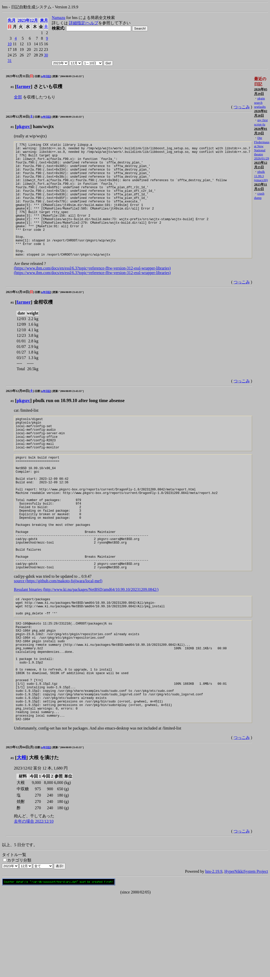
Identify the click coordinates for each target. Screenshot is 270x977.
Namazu (58, 17)
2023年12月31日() (20, 76)
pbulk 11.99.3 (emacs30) (261, 176)
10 (10, 44)
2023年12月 (28, 20)
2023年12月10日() (20, 316)
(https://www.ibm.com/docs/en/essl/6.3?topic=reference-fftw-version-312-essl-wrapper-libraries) (92, 292)
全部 (18, 97)
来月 (44, 20)
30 (46, 55)
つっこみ (241, 107)
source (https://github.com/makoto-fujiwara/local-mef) (58, 636)
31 (10, 60)
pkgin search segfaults (260, 102)
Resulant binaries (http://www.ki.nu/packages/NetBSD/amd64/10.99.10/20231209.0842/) (86, 645)
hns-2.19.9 (214, 952)
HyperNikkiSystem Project (246, 952)
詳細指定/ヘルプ (83, 23)
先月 (12, 20)
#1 (12, 87)
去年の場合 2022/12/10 (34, 902)
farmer (24, 86)
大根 (21, 838)
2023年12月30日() (20, 116)
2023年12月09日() (20, 415)
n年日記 (46, 76)
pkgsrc (23, 126)
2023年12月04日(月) (20, 827)
